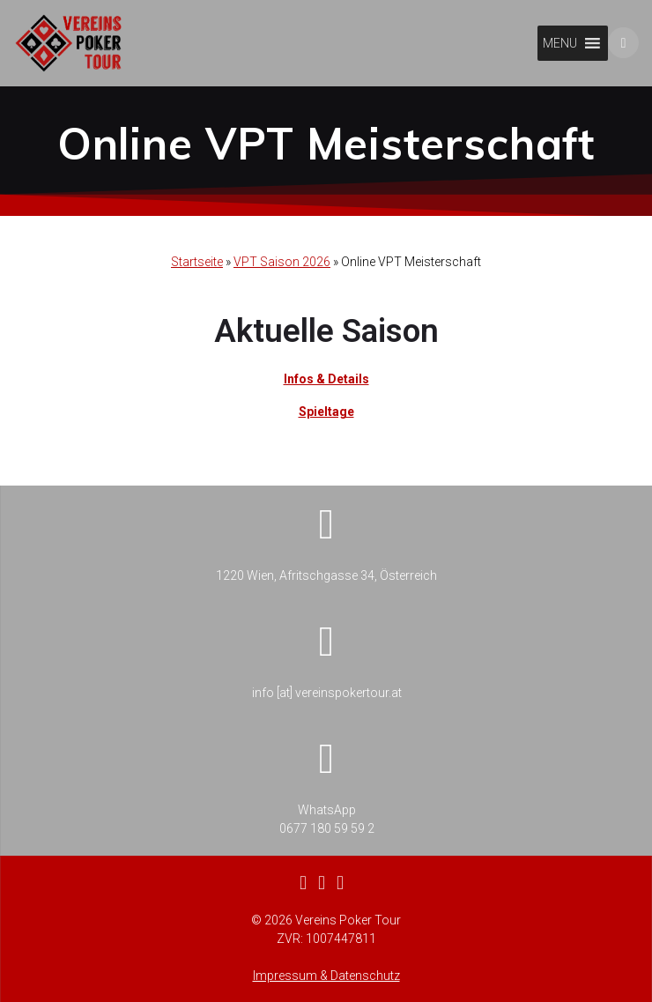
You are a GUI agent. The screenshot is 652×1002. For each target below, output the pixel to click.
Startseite (197, 262)
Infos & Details (326, 379)
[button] (560, 43)
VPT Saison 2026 (281, 262)
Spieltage (326, 412)
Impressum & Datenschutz (326, 976)
